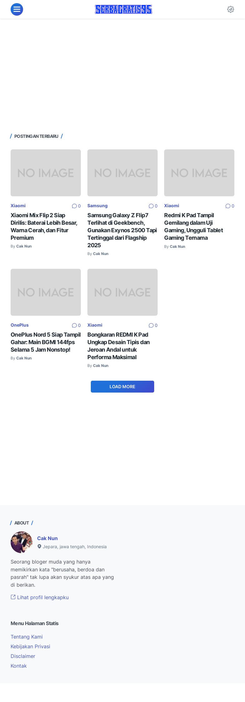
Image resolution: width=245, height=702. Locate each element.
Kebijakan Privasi (30, 646)
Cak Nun (47, 538)
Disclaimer (23, 656)
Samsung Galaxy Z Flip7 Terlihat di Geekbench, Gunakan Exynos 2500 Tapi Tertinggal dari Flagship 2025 (122, 230)
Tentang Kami (27, 637)
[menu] (17, 9)
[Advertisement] (122, 75)
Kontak (19, 666)
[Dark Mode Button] (230, 9)
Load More (122, 386)
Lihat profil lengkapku (40, 597)
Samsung (97, 205)
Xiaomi (18, 205)
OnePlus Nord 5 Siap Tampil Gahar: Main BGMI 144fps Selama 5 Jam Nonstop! (46, 342)
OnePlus (20, 325)
